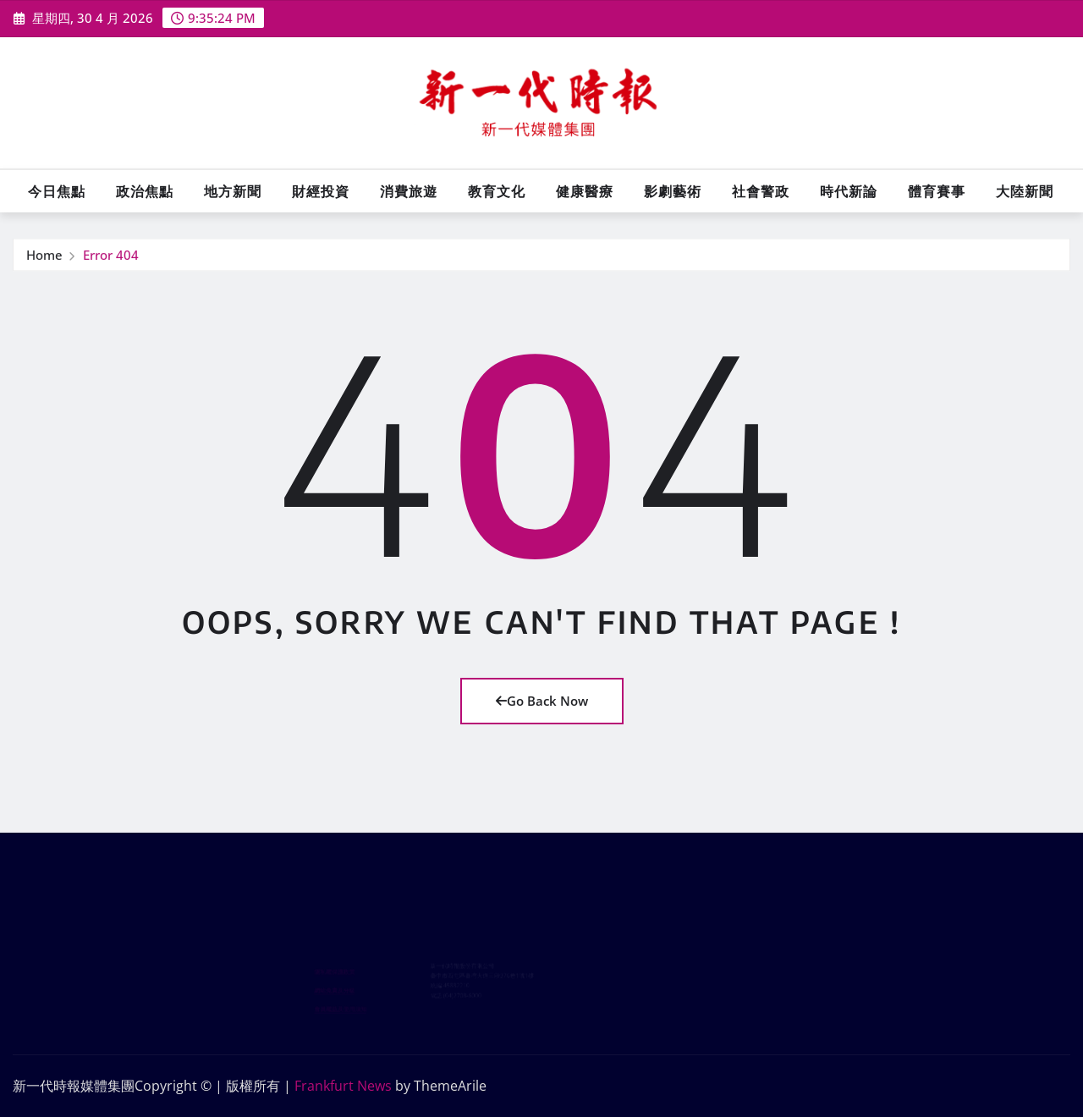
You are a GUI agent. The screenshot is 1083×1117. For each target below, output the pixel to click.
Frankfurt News (343, 1085)
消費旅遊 (408, 191)
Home (44, 256)
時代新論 (848, 191)
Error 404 (111, 256)
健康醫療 (584, 191)
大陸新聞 (1024, 191)
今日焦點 (56, 191)
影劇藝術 (672, 191)
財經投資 (320, 191)
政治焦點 (144, 191)
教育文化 (496, 191)
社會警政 (760, 191)
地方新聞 (232, 191)
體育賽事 (936, 191)
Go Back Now (542, 700)
